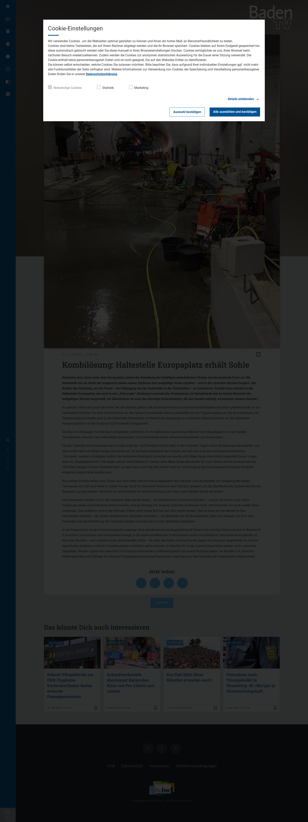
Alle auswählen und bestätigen (235, 112)
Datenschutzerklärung (101, 74)
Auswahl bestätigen (187, 112)
